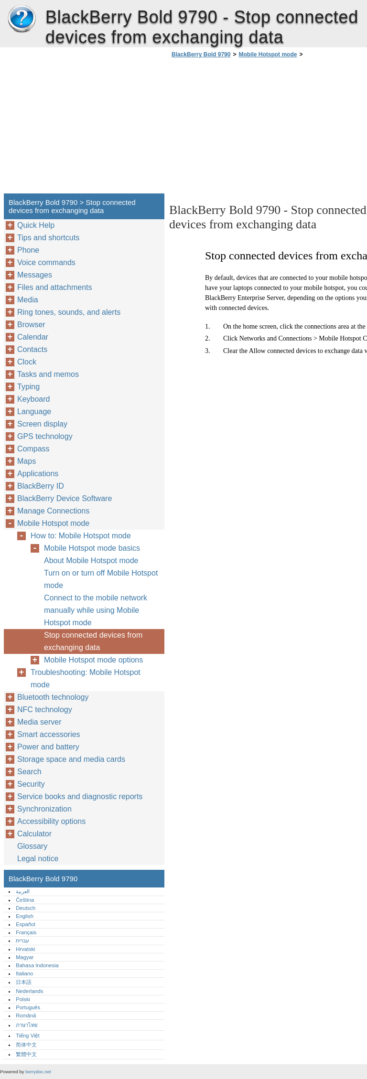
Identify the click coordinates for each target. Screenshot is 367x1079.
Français (26, 932)
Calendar (32, 337)
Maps (26, 461)
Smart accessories (48, 734)
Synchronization (44, 809)
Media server (39, 722)
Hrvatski (25, 949)
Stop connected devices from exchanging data (93, 641)
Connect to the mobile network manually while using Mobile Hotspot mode (95, 610)
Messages (34, 275)
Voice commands (46, 262)
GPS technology (45, 436)
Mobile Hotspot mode (267, 54)
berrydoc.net (38, 1071)
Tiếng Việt (27, 1035)
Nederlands (29, 991)
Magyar (24, 957)
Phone (28, 250)
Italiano (24, 973)
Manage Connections (53, 511)
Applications (37, 474)
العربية (23, 891)
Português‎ (28, 1007)
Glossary (32, 846)
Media (27, 300)
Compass (33, 449)
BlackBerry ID (40, 486)
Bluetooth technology (52, 697)
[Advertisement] (249, 128)
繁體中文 (26, 1054)
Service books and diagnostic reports (79, 796)
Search (29, 772)
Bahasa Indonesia (37, 965)
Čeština (25, 900)
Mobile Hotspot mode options (93, 660)
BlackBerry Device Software (64, 498)
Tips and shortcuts (48, 238)
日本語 (24, 982)
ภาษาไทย (27, 1025)
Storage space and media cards (71, 759)
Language (34, 411)
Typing (28, 387)
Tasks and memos (48, 374)
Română (26, 1015)
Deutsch (25, 908)
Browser (31, 324)
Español (25, 924)
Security (31, 784)
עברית (22, 940)
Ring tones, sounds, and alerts (68, 312)
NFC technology (44, 709)
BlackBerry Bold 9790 (21, 19)
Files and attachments (54, 287)
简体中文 (26, 1044)
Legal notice (37, 859)
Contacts (32, 349)
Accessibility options (51, 821)
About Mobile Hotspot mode (91, 560)
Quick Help (35, 225)
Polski (23, 999)
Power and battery (48, 747)
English (24, 916)
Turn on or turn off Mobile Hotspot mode (101, 579)
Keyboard (33, 399)
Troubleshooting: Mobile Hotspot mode (85, 678)
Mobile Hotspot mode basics (92, 548)
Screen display (42, 424)
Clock (26, 362)
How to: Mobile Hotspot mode (81, 536)
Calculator (34, 834)
